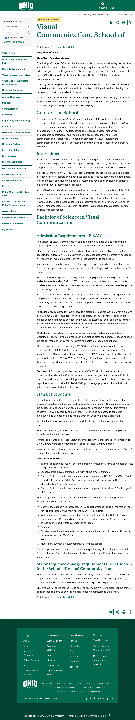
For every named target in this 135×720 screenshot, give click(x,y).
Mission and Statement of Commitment (65, 687)
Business (6, 102)
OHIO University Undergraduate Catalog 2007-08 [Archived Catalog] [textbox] (104, 15)
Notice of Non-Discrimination (94, 687)
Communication (10, 108)
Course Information (12, 180)
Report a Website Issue (55, 672)
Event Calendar (54, 640)
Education (7, 114)
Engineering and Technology (16, 120)
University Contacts (12, 90)
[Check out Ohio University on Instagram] (91, 698)
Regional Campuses (12, 161)
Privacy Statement (60, 691)
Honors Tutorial (10, 138)
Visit (25, 665)
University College (11, 144)
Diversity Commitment (13, 69)
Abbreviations (9, 211)
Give (25, 645)
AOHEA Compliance (64, 683)
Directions (102, 656)
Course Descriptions (12, 174)
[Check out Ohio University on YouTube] (99, 698)
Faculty (5, 186)
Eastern (73, 651)
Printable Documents (12, 223)
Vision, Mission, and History (16, 74)
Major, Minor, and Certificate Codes (16, 194)
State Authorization (77, 691)
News (49, 654)
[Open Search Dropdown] (103, 6)
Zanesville (75, 666)
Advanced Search (14, 42)
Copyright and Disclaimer (15, 217)
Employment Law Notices (85, 683)
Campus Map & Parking (30, 672)
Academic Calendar (51, 647)
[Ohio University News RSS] (112, 698)
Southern (74, 661)
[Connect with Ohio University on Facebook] (87, 698)
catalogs (31, 715)
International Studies (12, 150)
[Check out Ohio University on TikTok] (108, 698)
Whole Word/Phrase (15, 37)
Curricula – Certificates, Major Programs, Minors (14, 203)
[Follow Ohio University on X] (103, 698)
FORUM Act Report (105, 683)
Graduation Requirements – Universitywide (16, 82)
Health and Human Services (16, 132)
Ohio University (36, 698)
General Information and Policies (14, 61)
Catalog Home (9, 52)
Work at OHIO (53, 665)
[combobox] (105, 14)
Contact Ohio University (99, 662)
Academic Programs (28, 653)
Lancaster (74, 656)
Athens (73, 640)
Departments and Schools (15, 168)
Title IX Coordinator (94, 691)
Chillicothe (75, 645)
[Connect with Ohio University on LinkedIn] (95, 698)
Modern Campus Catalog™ (93, 715)
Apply (26, 640)
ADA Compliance (48, 683)
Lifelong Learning (10, 155)
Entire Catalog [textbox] (11, 27)
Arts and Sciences (11, 97)
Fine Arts (6, 126)
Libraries (51, 660)
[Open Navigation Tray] (113, 6)
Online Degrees (31, 660)
